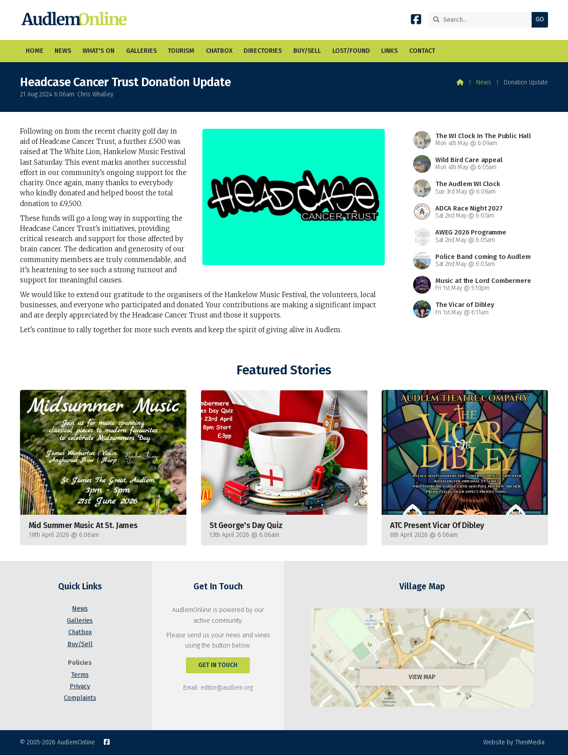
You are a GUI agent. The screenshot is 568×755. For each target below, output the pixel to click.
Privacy (80, 686)
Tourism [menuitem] (181, 51)
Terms (80, 675)
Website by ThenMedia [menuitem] (513, 742)
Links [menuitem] (389, 51)
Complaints (80, 698)
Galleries (80, 620)
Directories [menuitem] (263, 51)
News (483, 82)
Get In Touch (217, 665)
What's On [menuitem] (98, 51)
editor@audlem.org (227, 687)
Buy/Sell (80, 644)
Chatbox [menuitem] (219, 51)
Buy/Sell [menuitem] (307, 51)
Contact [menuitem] (422, 51)
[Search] (482, 20)
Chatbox (80, 632)
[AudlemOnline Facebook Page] (416, 21)
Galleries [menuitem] (141, 51)
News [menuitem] (63, 51)
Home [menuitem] (34, 51)
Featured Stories (284, 370)
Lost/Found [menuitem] (351, 51)
